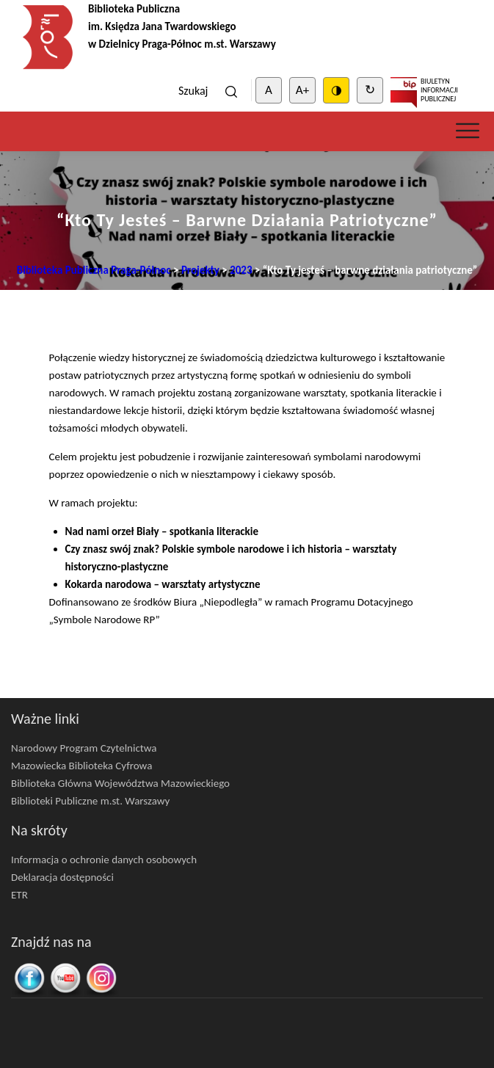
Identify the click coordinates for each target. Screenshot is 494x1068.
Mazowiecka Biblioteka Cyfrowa (81, 765)
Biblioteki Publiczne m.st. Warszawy (90, 800)
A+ (302, 90)
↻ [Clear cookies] (370, 90)
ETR (19, 894)
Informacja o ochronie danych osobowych (104, 859)
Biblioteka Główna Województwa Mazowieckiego (120, 783)
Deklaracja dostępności (62, 877)
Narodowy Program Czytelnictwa (84, 748)
